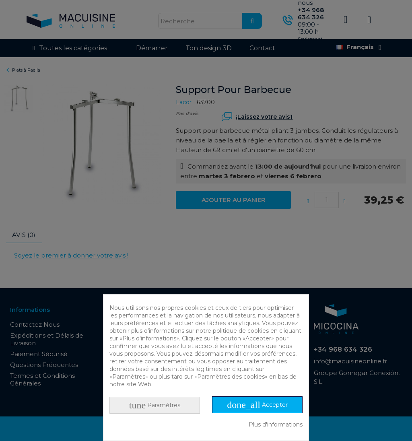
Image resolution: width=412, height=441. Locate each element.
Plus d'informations (276, 424)
